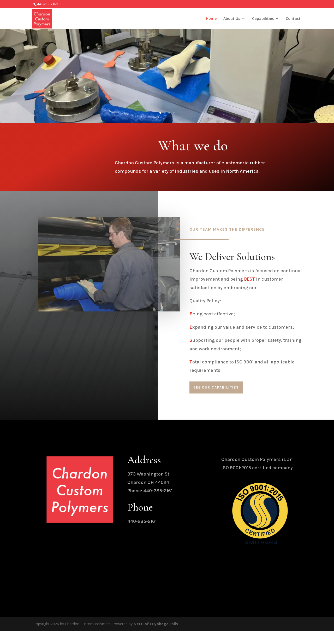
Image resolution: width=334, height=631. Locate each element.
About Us (231, 19)
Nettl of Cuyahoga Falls (156, 623)
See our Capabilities (216, 387)
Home (211, 19)
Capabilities (263, 19)
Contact (293, 19)
